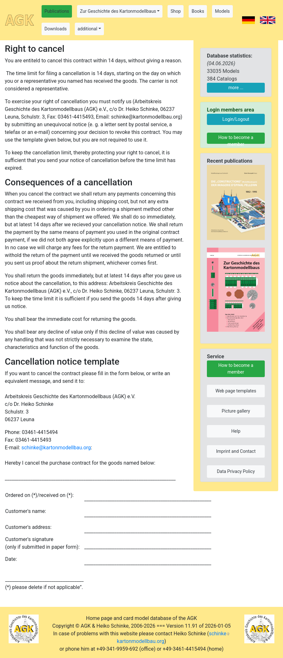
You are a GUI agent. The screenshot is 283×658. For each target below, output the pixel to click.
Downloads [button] (55, 28)
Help (235, 431)
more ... (235, 87)
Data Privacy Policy (236, 471)
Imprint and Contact (236, 451)
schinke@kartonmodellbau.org (56, 448)
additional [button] (88, 28)
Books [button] (198, 11)
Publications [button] (56, 11)
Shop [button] (175, 11)
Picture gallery (236, 411)
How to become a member (235, 139)
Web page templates (236, 390)
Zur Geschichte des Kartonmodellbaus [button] (118, 11)
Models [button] (222, 11)
